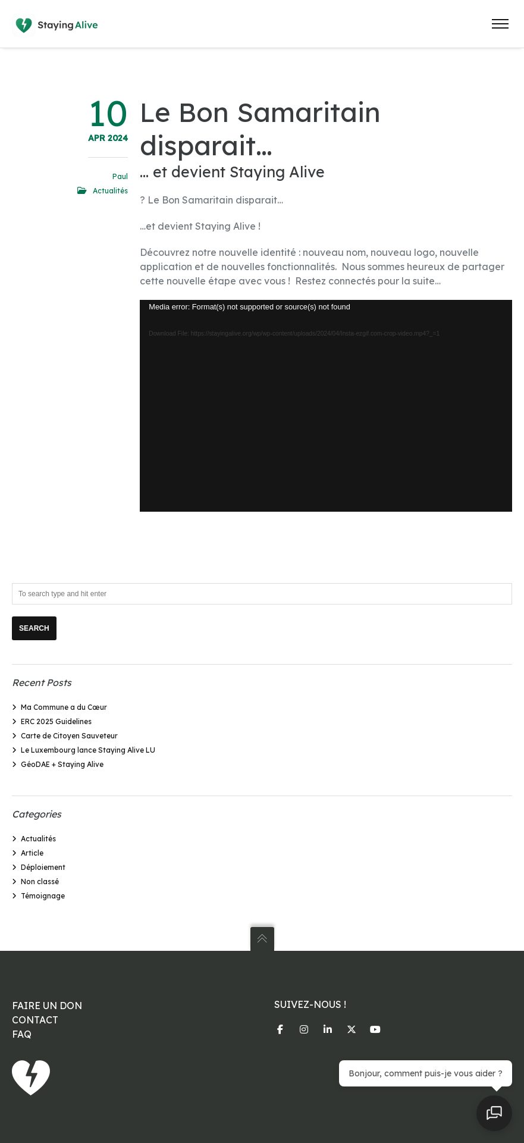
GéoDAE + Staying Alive (62, 764)
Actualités (110, 190)
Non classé (40, 881)
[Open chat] (494, 1113)
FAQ (22, 1034)
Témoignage (43, 895)
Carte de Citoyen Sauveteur (69, 735)
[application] (326, 406)
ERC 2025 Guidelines (56, 721)
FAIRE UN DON (47, 1006)
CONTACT (35, 1020)
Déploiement (43, 867)
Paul (120, 176)
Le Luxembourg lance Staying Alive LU (88, 750)
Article (32, 852)
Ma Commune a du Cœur (64, 707)
